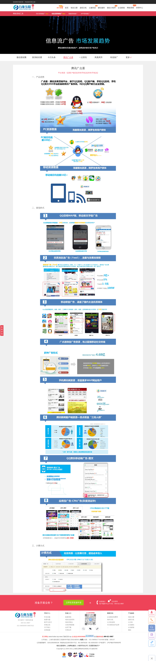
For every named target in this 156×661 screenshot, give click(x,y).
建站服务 (101, 8)
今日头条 (52, 57)
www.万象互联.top (65, 636)
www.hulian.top (54, 636)
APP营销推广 (85, 14)
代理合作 (68, 630)
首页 (66, 8)
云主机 (130, 622)
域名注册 (74, 8)
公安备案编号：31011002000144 (48, 642)
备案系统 (68, 617)
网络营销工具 (18, 14)
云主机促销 (111, 622)
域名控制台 (69, 622)
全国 (95, 636)
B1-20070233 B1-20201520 (88, 642)
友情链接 (47, 630)
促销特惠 (60, 8)
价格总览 (47, 625)
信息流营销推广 (58, 14)
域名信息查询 (69, 619)
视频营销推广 (73, 14)
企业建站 (131, 625)
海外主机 (110, 619)
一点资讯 (83, 57)
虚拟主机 (83, 8)
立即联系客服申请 (73, 602)
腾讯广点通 (68, 57)
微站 (129, 630)
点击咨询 (115, 601)
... (107, 627)
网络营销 (130, 7)
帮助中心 (47, 613)
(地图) (82, 639)
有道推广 (114, 57)
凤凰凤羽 (98, 57)
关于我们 (47, 627)
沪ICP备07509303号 (114, 642)
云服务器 (92, 7)
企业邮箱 (121, 8)
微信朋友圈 (21, 57)
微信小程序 (111, 7)
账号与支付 (48, 622)
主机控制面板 (69, 625)
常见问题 (47, 617)
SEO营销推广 (42, 14)
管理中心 (139, 8)
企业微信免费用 (112, 617)
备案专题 (47, 619)
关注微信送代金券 (113, 625)
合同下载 (68, 627)
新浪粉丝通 (37, 57)
